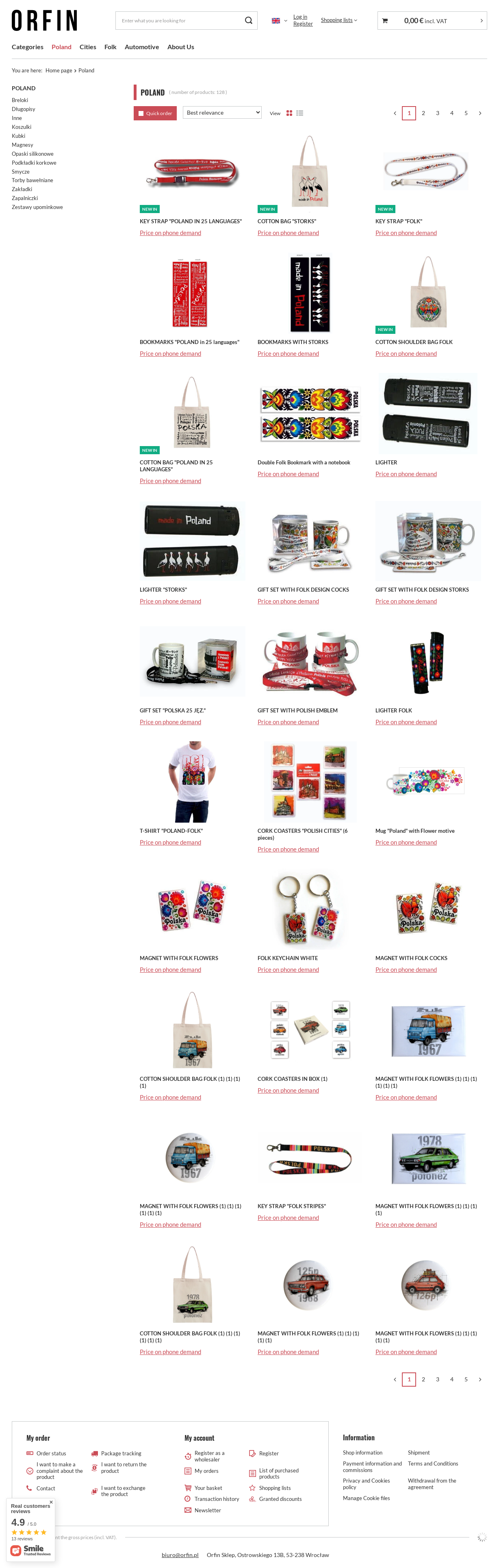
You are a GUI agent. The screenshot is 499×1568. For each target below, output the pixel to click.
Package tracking (121, 1453)
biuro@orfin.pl (180, 1554)
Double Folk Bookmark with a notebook (304, 462)
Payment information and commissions (372, 1467)
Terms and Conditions (433, 1464)
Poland (62, 46)
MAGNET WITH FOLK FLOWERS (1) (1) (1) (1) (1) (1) (426, 1082)
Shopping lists (337, 20)
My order (38, 1438)
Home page (59, 70)
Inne (17, 118)
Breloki (20, 100)
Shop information (362, 1453)
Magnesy (22, 145)
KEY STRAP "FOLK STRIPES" (292, 1206)
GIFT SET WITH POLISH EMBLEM (298, 710)
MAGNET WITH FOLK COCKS (411, 958)
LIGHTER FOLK (393, 710)
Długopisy (23, 109)
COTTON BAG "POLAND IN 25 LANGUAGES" (176, 466)
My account (199, 1438)
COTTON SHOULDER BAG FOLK (414, 342)
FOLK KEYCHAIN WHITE (288, 958)
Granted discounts (280, 1499)
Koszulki (21, 127)
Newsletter (208, 1510)
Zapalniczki (25, 198)
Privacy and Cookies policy (366, 1484)
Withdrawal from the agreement (432, 1484)
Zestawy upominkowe (37, 207)
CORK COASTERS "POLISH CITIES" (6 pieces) (303, 834)
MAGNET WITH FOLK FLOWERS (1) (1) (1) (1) (426, 1209)
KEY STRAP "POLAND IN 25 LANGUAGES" (191, 221)
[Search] (248, 20)
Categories (27, 46)
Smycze (21, 171)
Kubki (18, 136)
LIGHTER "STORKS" (163, 589)
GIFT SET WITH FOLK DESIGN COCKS (303, 589)
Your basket (208, 1488)
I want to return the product (124, 1467)
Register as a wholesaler (210, 1456)
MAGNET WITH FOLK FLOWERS (179, 958)
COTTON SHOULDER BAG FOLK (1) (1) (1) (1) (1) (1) (190, 1337)
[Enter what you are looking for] (186, 20)
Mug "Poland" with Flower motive (415, 831)
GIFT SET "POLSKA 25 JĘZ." (173, 710)
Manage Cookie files (366, 1498)
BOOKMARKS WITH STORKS (293, 342)
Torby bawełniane (32, 180)
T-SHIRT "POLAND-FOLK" (171, 831)
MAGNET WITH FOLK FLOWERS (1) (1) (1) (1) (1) (308, 1337)
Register (303, 23)
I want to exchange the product (123, 1491)
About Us (180, 46)
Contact (46, 1488)
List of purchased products (279, 1474)
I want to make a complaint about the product (60, 1470)
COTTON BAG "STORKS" (287, 221)
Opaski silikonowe (33, 153)
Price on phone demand (170, 232)
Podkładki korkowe (34, 162)
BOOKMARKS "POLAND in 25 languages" (189, 342)
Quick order (159, 113)
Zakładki (22, 189)
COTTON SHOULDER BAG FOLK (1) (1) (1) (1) (190, 1082)
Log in (300, 16)
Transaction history (217, 1499)
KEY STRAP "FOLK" (398, 221)
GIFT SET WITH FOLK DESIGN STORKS (422, 589)
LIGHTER (386, 462)
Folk (110, 46)
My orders (207, 1471)
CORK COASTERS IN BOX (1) (293, 1079)
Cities (88, 46)
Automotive (142, 46)
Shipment (419, 1453)
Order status (51, 1453)
